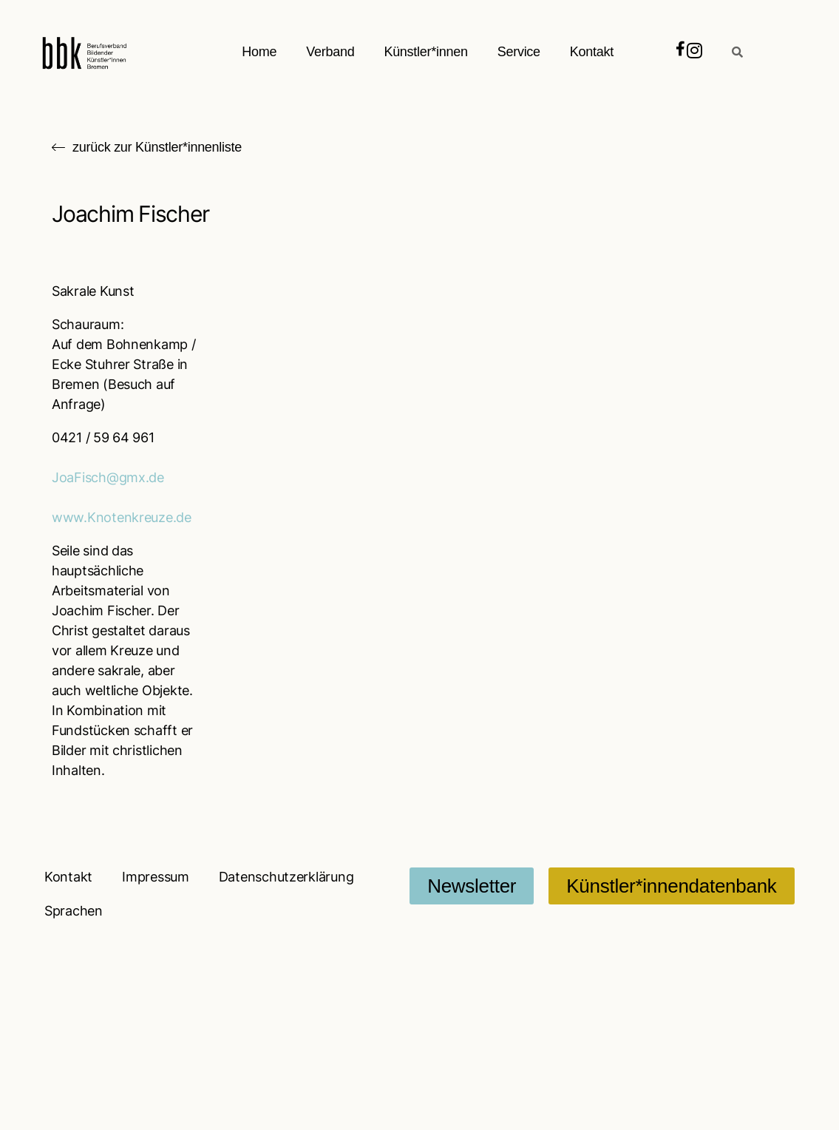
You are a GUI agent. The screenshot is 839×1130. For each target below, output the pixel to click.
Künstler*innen (426, 51)
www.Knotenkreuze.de (121, 517)
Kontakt (592, 51)
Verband (331, 51)
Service (518, 51)
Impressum (155, 876)
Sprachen (73, 910)
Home (259, 51)
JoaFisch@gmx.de (108, 477)
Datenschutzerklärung (286, 876)
